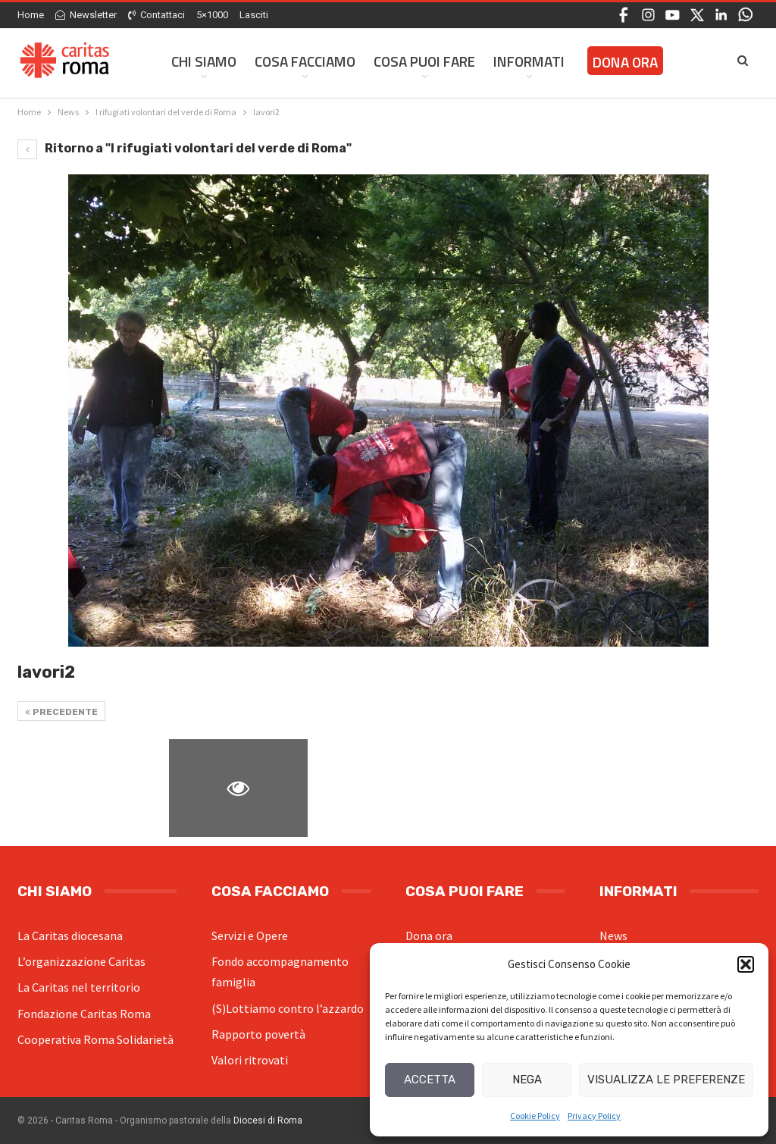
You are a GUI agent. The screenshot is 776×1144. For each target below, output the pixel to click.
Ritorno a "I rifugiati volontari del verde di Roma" (184, 148)
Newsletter (86, 14)
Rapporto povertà (258, 1034)
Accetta (429, 1079)
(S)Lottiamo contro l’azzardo (287, 1008)
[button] (745, 964)
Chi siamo (203, 61)
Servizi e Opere (249, 935)
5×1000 (212, 14)
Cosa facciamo (305, 61)
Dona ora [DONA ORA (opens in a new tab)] (625, 62)
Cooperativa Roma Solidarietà (95, 1039)
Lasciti (253, 14)
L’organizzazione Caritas (81, 961)
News (613, 935)
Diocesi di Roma (267, 1120)
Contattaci (156, 14)
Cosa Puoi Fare (424, 61)
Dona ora (428, 935)
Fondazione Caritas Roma (84, 1013)
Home (30, 14)
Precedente (61, 712)
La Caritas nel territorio (78, 987)
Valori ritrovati (249, 1059)
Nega (527, 1079)
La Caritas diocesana (70, 935)
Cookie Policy (535, 1115)
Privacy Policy (594, 1115)
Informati (529, 61)
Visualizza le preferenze (666, 1079)
